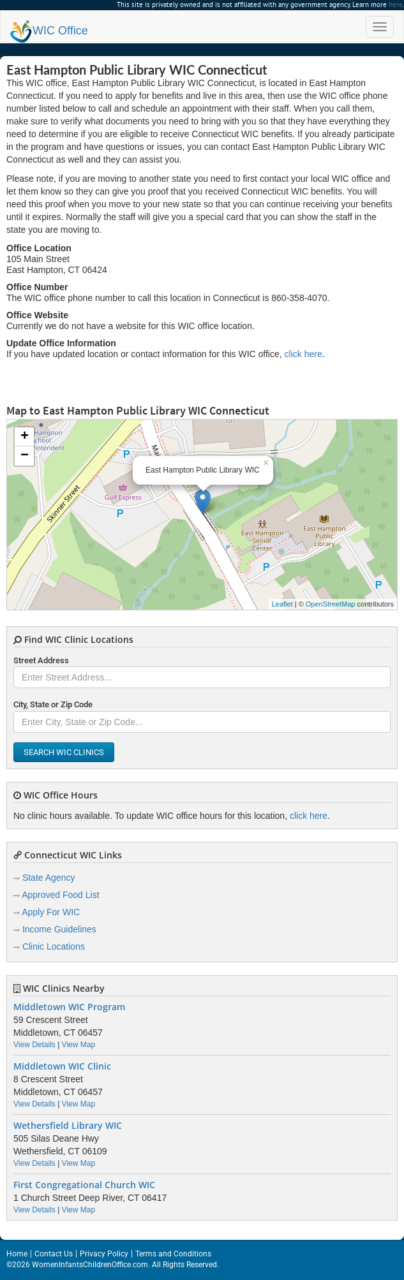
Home (16, 1254)
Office (49, 30)
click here (303, 354)
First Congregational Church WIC (84, 1185)
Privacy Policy (104, 1254)
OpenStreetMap (330, 604)
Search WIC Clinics (64, 752)
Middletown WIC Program (69, 1007)
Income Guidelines (59, 929)
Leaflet (282, 604)
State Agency (48, 877)
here (396, 4)
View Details (34, 1044)
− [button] (24, 456)
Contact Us (53, 1254)
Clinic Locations (53, 946)
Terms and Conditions (173, 1254)
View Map (78, 1044)
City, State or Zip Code (53, 704)
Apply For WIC (51, 912)
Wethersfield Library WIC (67, 1125)
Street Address (41, 660)
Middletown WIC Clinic (62, 1066)
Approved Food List (60, 895)
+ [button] (24, 436)
